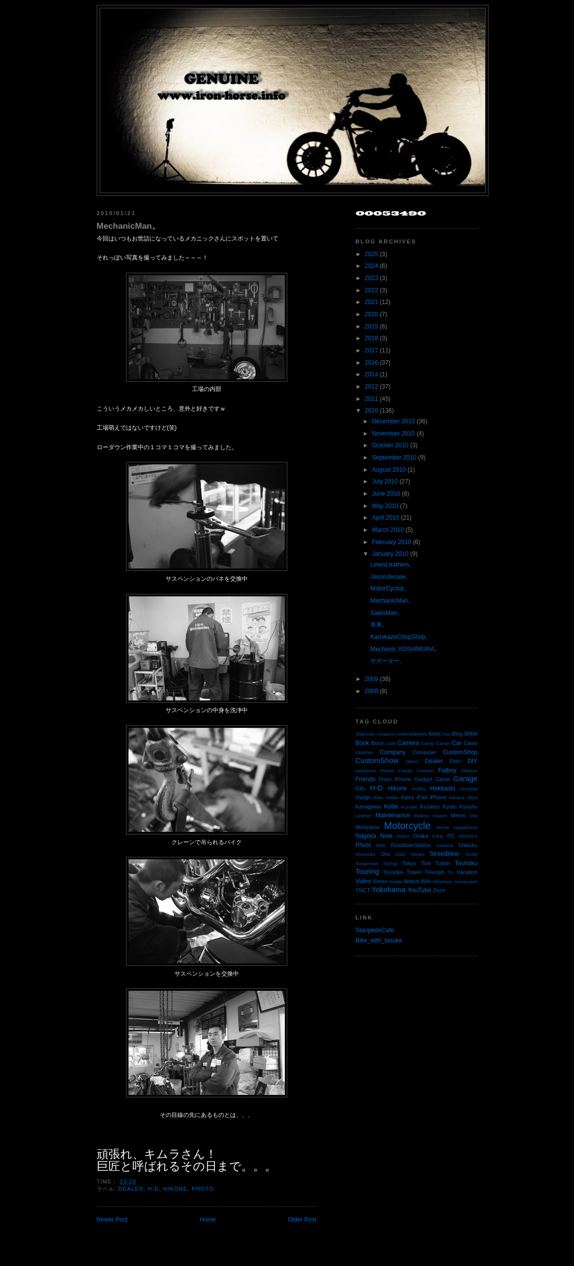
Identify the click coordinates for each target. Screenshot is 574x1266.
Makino (421, 815)
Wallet (396, 881)
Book (362, 743)
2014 (371, 374)
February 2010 (391, 542)
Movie (443, 827)
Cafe (390, 743)
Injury (407, 797)
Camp (427, 743)
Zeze (439, 890)
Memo (458, 815)
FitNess (469, 770)
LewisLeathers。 (392, 564)
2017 (371, 350)
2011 (371, 398)
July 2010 (385, 481)
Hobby (419, 788)
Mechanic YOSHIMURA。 (405, 649)
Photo (203, 1189)
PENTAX (468, 836)
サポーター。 (387, 660)
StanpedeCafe (375, 930)
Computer (424, 752)
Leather (364, 815)
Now (386, 835)
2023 (371, 278)
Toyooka (393, 872)
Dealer (131, 1189)
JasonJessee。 (390, 576)
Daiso (412, 761)
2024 (371, 265)
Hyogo (363, 797)
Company (392, 752)
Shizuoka (366, 854)
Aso (446, 734)
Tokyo (409, 863)
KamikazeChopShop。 (400, 636)
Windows (442, 881)
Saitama (444, 845)
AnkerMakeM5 (411, 734)
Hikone (175, 1189)
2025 (371, 254)
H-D (153, 1189)
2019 (371, 326)
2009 (371, 679)
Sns (385, 854)
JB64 (472, 797)
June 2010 (386, 493)
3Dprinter (366, 734)
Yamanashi (466, 881)
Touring (368, 871)
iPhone (438, 797)
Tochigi (390, 863)
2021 (371, 302)
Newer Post (112, 1219)
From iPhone (395, 779)
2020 (371, 314)
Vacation (467, 872)
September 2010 (394, 457)
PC (450, 836)
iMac (378, 797)
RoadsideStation (411, 845)
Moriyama (368, 827)
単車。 (379, 624)
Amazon (385, 734)
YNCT (363, 890)
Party (438, 836)
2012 (371, 386)
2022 (371, 290)
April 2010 (385, 517)
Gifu (360, 788)
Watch (411, 881)
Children (365, 752)
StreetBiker (445, 854)
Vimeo (380, 881)
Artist (434, 734)
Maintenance (392, 815)
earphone (366, 770)
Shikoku (468, 845)
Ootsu (402, 836)
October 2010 (390, 445)
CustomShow (377, 760)
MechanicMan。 (128, 226)
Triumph (434, 872)
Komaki (409, 806)
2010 (371, 410)
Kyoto (449, 806)
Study (471, 854)
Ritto (381, 845)
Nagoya (366, 835)
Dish (455, 761)
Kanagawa (369, 806)
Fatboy (447, 770)
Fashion (425, 770)
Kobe (391, 806)
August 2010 (388, 469)
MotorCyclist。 (389, 588)
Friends (366, 779)
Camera (408, 743)
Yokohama (388, 890)
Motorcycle (407, 825)
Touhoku (466, 863)
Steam (417, 854)
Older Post (302, 1219)
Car (457, 743)
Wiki (426, 881)
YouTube (419, 890)
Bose (377, 743)
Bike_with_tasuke (379, 940)
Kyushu (468, 806)
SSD (400, 854)
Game (442, 779)
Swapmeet (367, 863)
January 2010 (390, 553)
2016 (371, 362)
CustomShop (460, 752)
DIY (473, 761)
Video (363, 881)
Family (405, 770)
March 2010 (388, 529)
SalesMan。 (386, 613)
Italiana (457, 797)
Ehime (387, 770)
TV (450, 872)
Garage (465, 779)
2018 (371, 338)
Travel (413, 872)
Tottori (442, 863)
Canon (443, 743)
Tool (425, 863)
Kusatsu (430, 806)
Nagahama (465, 827)
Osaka (420, 836)
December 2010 (393, 421)
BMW (470, 734)
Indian (392, 797)
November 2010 (393, 433)
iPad (422, 797)
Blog (457, 734)
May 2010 (385, 505)
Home (208, 1219)
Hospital (469, 788)
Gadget (423, 779)
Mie (474, 815)
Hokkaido (442, 788)
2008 (371, 691)
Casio (470, 743)
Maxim (440, 815)
